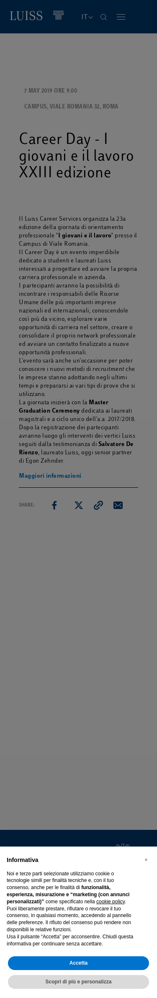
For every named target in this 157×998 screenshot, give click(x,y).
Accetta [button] (78, 963)
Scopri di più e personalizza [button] (78, 982)
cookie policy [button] (110, 902)
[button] (146, 860)
